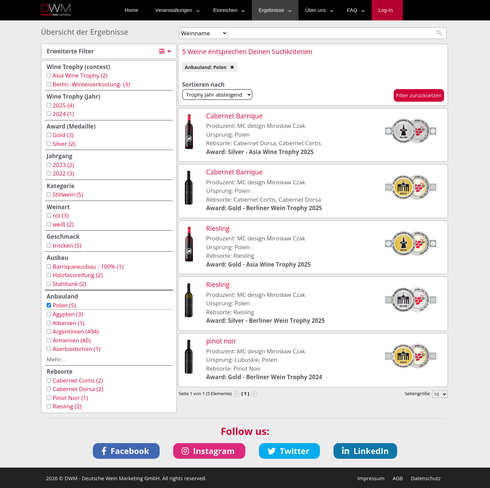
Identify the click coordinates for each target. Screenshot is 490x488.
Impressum (371, 478)
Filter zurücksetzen (419, 95)
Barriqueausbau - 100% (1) (88, 266)
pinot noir (221, 341)
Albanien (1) (68, 323)
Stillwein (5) (67, 194)
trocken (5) (66, 245)
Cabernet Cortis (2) (77, 380)
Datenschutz (426, 478)
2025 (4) (63, 105)
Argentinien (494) (75, 331)
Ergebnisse (273, 10)
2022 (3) (63, 173)
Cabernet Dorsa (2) (77, 389)
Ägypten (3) (67, 314)
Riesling (218, 228)
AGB (398, 478)
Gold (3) (62, 135)
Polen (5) (64, 305)
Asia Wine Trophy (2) (79, 75)
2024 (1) (63, 114)
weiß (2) (63, 224)
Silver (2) (63, 144)
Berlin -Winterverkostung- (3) (91, 84)
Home (131, 10)
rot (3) (60, 215)
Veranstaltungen (175, 10)
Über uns (317, 10)
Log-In (385, 10)
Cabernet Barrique (234, 115)
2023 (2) (63, 165)
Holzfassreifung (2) (77, 275)
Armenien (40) (71, 340)
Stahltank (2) (69, 284)
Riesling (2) (66, 406)
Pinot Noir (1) (70, 398)
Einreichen (227, 10)
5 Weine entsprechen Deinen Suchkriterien (247, 51)
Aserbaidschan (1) (76, 349)
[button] (126, 451)
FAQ (354, 10)
